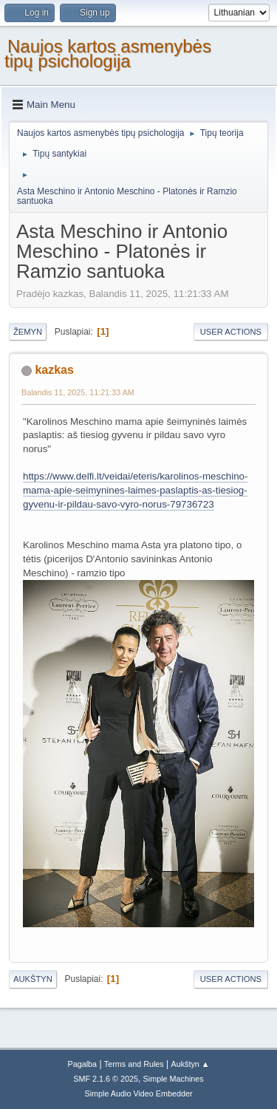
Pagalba (82, 1063)
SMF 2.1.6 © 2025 (105, 1078)
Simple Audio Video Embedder (138, 1093)
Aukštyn (32, 979)
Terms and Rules (134, 1063)
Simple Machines (173, 1078)
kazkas (54, 370)
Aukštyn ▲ (190, 1063)
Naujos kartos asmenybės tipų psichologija (107, 53)
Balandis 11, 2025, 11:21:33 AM (77, 392)
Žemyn (27, 331)
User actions (230, 331)
